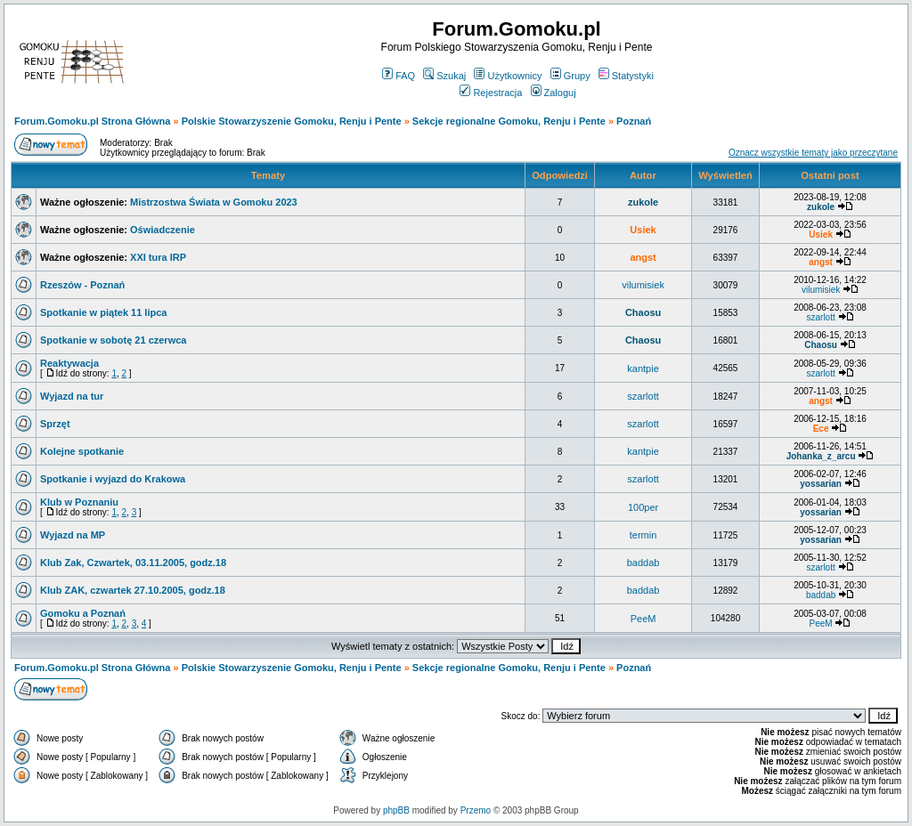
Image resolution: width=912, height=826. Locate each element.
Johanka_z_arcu (821, 456)
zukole (643, 202)
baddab (643, 562)
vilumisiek (643, 284)
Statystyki (626, 75)
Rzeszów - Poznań (82, 284)
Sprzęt (55, 423)
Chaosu (643, 312)
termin (643, 535)
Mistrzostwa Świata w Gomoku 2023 (213, 202)
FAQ (398, 75)
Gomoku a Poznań (83, 613)
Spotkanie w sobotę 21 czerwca (113, 340)
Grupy (570, 75)
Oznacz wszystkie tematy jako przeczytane (813, 153)
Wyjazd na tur (71, 396)
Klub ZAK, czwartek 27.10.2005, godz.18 (132, 590)
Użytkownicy (508, 75)
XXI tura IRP (158, 257)
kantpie (642, 368)
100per (643, 507)
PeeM (643, 618)
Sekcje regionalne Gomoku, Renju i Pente (509, 121)
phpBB (396, 810)
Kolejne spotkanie (82, 451)
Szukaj (444, 75)
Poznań (633, 121)
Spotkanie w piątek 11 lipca (103, 312)
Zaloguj (553, 92)
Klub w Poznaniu (79, 502)
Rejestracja (491, 92)
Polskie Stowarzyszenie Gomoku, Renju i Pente (292, 121)
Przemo (475, 810)
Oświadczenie (162, 229)
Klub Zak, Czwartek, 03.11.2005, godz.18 (133, 562)
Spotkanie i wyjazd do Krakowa (112, 479)
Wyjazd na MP (72, 535)
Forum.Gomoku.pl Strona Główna (92, 121)
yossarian (821, 484)
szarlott (820, 317)
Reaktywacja (69, 363)
